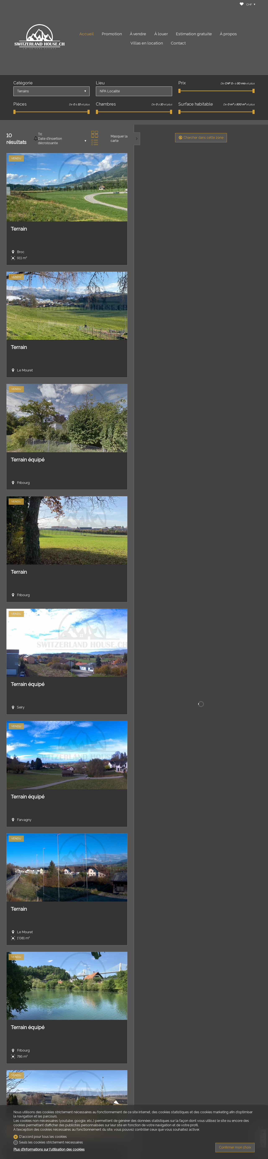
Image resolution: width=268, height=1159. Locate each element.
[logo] (39, 37)
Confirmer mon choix (235, 1147)
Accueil (86, 33)
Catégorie (23, 82)
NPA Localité (110, 91)
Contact (178, 43)
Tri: (40, 134)
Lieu (100, 82)
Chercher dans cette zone (201, 138)
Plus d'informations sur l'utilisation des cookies (49, 1149)
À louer (161, 33)
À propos (228, 33)
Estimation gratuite (194, 33)
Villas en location (146, 43)
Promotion (112, 33)
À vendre (138, 33)
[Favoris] (242, 4)
